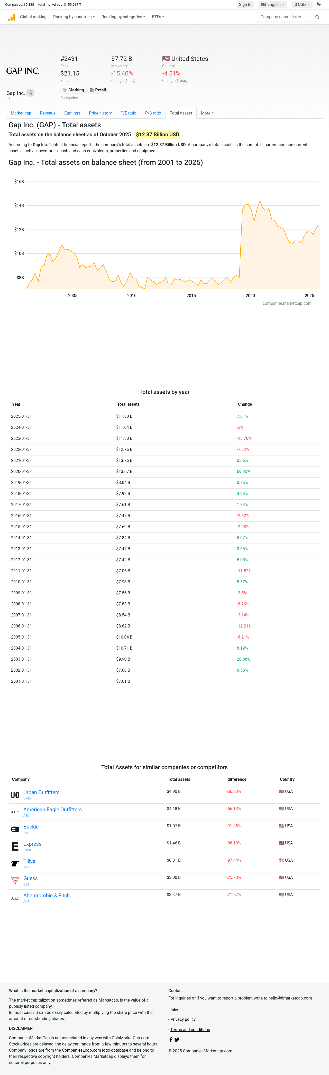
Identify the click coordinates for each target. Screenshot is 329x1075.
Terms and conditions (190, 1029)
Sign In (245, 4)
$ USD (301, 4)
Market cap (21, 113)
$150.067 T (72, 4)
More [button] (206, 113)
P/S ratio (153, 113)
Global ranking (33, 16)
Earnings (72, 113)
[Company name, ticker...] (289, 17)
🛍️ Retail (97, 90)
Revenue (48, 113)
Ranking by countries (72, 16)
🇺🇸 (271, 4)
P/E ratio (128, 113)
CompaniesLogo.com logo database (95, 1050)
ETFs (156, 16)
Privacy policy (183, 1019)
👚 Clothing (73, 90)
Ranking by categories (122, 16)
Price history (100, 113)
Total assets (181, 113)
